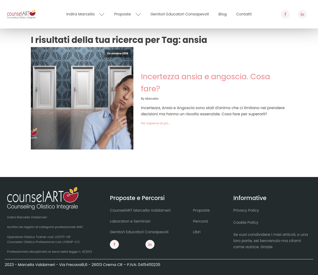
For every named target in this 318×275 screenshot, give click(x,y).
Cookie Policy (245, 222)
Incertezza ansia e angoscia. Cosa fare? (205, 82)
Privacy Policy (246, 210)
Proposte (127, 14)
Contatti (244, 14)
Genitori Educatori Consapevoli (179, 14)
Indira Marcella (85, 14)
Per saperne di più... (155, 123)
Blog (223, 14)
